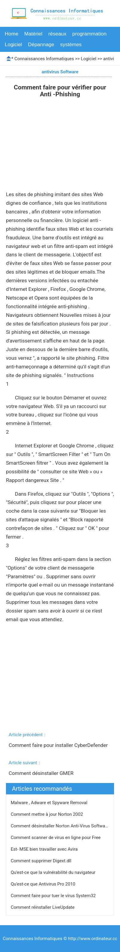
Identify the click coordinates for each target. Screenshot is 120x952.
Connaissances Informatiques (44, 58)
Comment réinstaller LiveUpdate (43, 907)
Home (11, 34)
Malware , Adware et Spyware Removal (49, 802)
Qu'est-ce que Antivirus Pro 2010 (43, 884)
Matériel (33, 34)
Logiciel (13, 44)
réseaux (57, 34)
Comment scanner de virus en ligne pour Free (56, 837)
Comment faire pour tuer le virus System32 (54, 895)
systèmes (71, 44)
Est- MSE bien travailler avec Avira (45, 849)
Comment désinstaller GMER (42, 773)
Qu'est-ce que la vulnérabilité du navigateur (54, 872)
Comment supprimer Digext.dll (42, 860)
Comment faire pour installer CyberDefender (59, 745)
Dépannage (41, 44)
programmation (89, 34)
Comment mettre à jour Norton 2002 (47, 814)
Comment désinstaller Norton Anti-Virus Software (60, 826)
